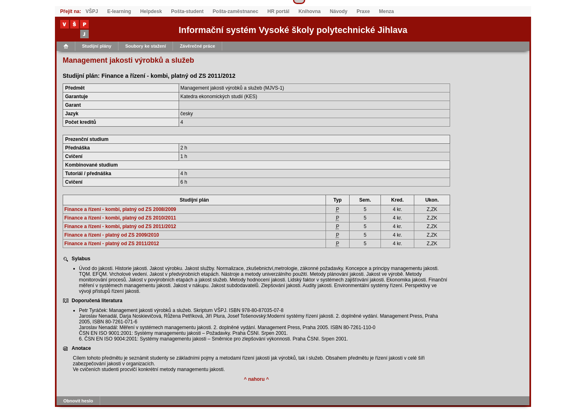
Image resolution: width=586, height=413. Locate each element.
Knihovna (309, 11)
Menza (386, 11)
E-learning (119, 11)
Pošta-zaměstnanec (235, 11)
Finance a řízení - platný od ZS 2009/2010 (111, 235)
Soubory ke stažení (145, 46)
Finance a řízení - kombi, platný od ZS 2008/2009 (120, 209)
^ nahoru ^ (256, 379)
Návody (338, 11)
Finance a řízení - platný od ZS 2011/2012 (111, 243)
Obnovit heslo (78, 400)
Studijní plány (97, 46)
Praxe (363, 11)
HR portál (278, 11)
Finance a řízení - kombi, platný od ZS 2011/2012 (120, 226)
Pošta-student (187, 11)
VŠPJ (91, 11)
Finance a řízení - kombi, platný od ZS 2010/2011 (120, 218)
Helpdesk (151, 11)
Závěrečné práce (197, 46)
